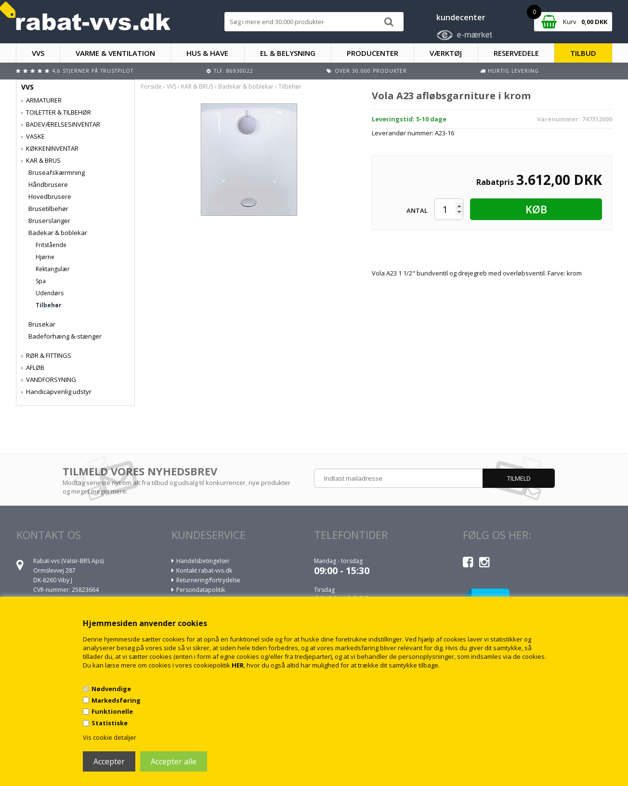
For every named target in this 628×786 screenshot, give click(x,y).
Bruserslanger (49, 220)
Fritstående (51, 245)
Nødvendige (111, 688)
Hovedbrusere (49, 196)
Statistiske (110, 723)
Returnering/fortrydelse (208, 580)
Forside (151, 86)
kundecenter (460, 17)
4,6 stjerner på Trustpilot (92, 70)
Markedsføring (116, 700)
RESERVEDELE (516, 53)
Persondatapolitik (200, 590)
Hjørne (45, 257)
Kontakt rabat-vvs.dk (204, 570)
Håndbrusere (48, 184)
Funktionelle (112, 711)
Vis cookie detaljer (109, 737)
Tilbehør (49, 305)
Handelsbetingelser (203, 561)
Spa (41, 281)
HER (238, 665)
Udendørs (50, 293)
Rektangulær (53, 269)
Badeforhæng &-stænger (65, 336)
